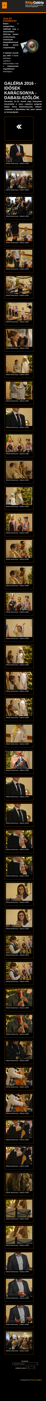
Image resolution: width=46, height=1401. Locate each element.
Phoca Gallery (36, 1380)
